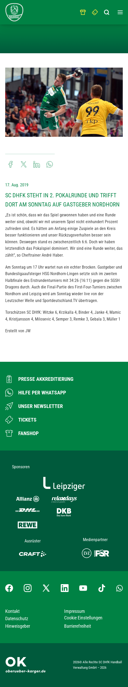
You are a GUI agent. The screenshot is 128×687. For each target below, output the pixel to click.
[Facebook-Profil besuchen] (9, 588)
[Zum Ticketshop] (20, 420)
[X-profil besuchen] (46, 588)
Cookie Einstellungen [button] (83, 617)
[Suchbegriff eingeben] (107, 11)
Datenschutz (16, 618)
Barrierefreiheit (77, 626)
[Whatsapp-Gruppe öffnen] (119, 587)
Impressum (74, 611)
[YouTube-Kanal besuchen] (83, 588)
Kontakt (12, 611)
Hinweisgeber (17, 626)
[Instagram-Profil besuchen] (28, 588)
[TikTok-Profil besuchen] (102, 588)
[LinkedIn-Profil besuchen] (65, 588)
